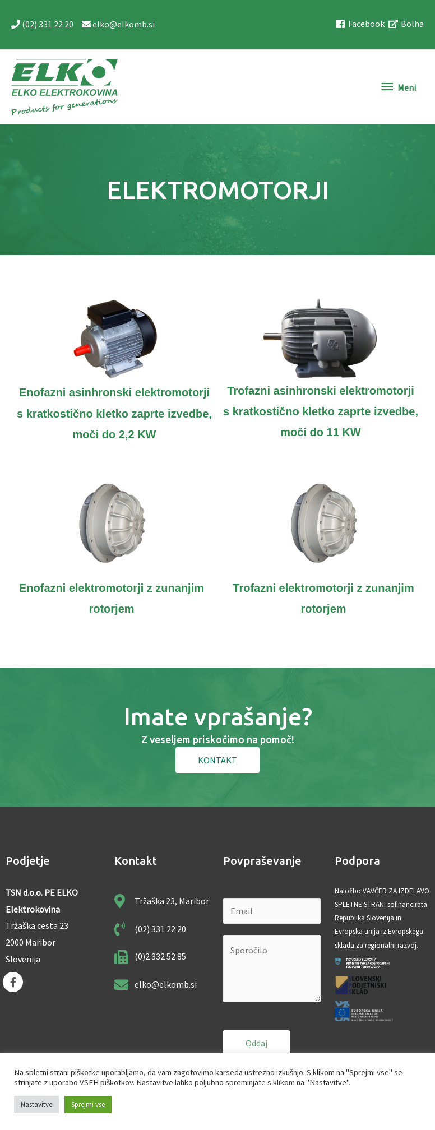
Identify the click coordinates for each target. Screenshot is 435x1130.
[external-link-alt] (406, 24)
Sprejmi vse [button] (88, 1104)
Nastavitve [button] (36, 1104)
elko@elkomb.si (117, 24)
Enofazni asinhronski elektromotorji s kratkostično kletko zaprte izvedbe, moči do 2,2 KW (114, 412)
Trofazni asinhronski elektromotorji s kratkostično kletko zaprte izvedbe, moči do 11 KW (320, 411)
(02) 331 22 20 (43, 24)
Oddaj (256, 1042)
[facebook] (361, 24)
